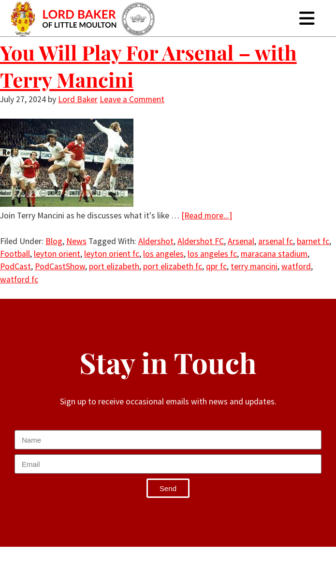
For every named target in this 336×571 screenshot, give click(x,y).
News (76, 241)
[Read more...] (206, 215)
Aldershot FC (200, 241)
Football (15, 253)
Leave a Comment (132, 99)
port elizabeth (114, 266)
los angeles (163, 253)
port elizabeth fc (172, 266)
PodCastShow (60, 266)
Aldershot (156, 241)
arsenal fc (275, 241)
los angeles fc (212, 253)
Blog (53, 241)
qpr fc (216, 266)
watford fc (19, 279)
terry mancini (254, 266)
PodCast (15, 266)
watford (296, 266)
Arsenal (241, 241)
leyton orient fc (111, 253)
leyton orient (57, 253)
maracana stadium (274, 253)
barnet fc (313, 241)
